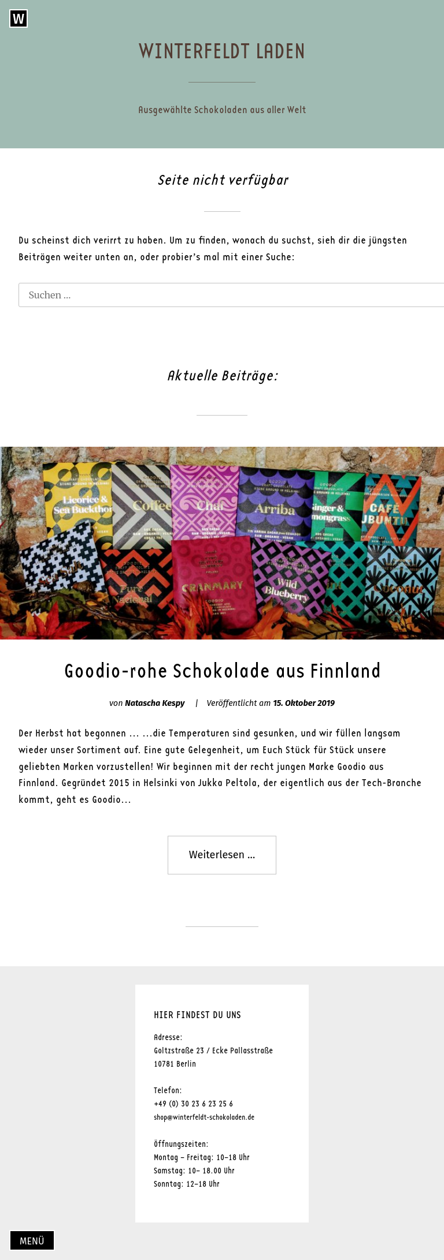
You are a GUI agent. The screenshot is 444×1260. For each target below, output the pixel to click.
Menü (32, 1241)
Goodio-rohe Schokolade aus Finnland (222, 671)
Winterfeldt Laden (222, 51)
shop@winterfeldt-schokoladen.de (204, 1117)
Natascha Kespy (154, 703)
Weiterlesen (232, 860)
